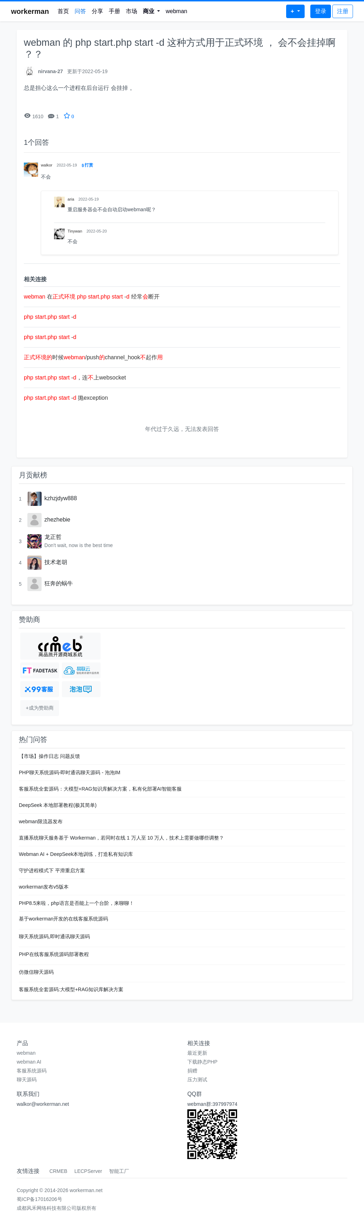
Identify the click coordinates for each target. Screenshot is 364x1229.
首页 (63, 11)
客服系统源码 (32, 1071)
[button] (151, 11)
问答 (80, 11)
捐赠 (192, 1071)
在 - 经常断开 (92, 297)
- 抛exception (66, 398)
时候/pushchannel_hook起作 (93, 357)
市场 (131, 11)
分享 (97, 11)
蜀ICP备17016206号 (39, 1199)
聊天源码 (27, 1079)
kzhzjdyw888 (60, 498)
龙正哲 (52, 537)
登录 (320, 11)
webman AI (29, 1062)
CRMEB (58, 1171)
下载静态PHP (202, 1062)
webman (176, 11)
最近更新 (197, 1053)
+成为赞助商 (39, 708)
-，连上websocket (75, 378)
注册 (342, 11)
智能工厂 (119, 1171)
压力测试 (197, 1079)
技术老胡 (55, 562)
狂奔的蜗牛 (58, 583)
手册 (114, 11)
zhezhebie (57, 520)
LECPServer (88, 1171)
